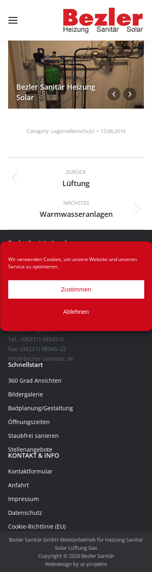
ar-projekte (93, 564)
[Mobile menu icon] (13, 20)
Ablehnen (76, 311)
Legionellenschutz (72, 131)
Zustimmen (76, 289)
